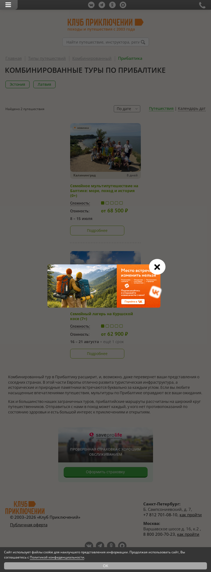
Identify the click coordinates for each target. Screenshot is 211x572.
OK (105, 565)
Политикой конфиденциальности (57, 557)
